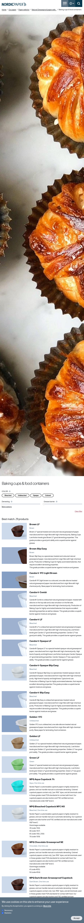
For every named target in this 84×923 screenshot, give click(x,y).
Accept (77, 918)
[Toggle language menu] (71, 3)
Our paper (12, 10)
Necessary (8, 910)
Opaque (36, 495)
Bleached (8, 495)
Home (4, 10)
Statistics (7, 913)
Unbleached (22, 495)
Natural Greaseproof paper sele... (44, 10)
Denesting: (6, 502)
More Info (47, 906)
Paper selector (23, 10)
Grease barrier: (49, 502)
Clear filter (78, 511)
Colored (48, 495)
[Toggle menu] (64, 4)
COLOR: (5, 491)
